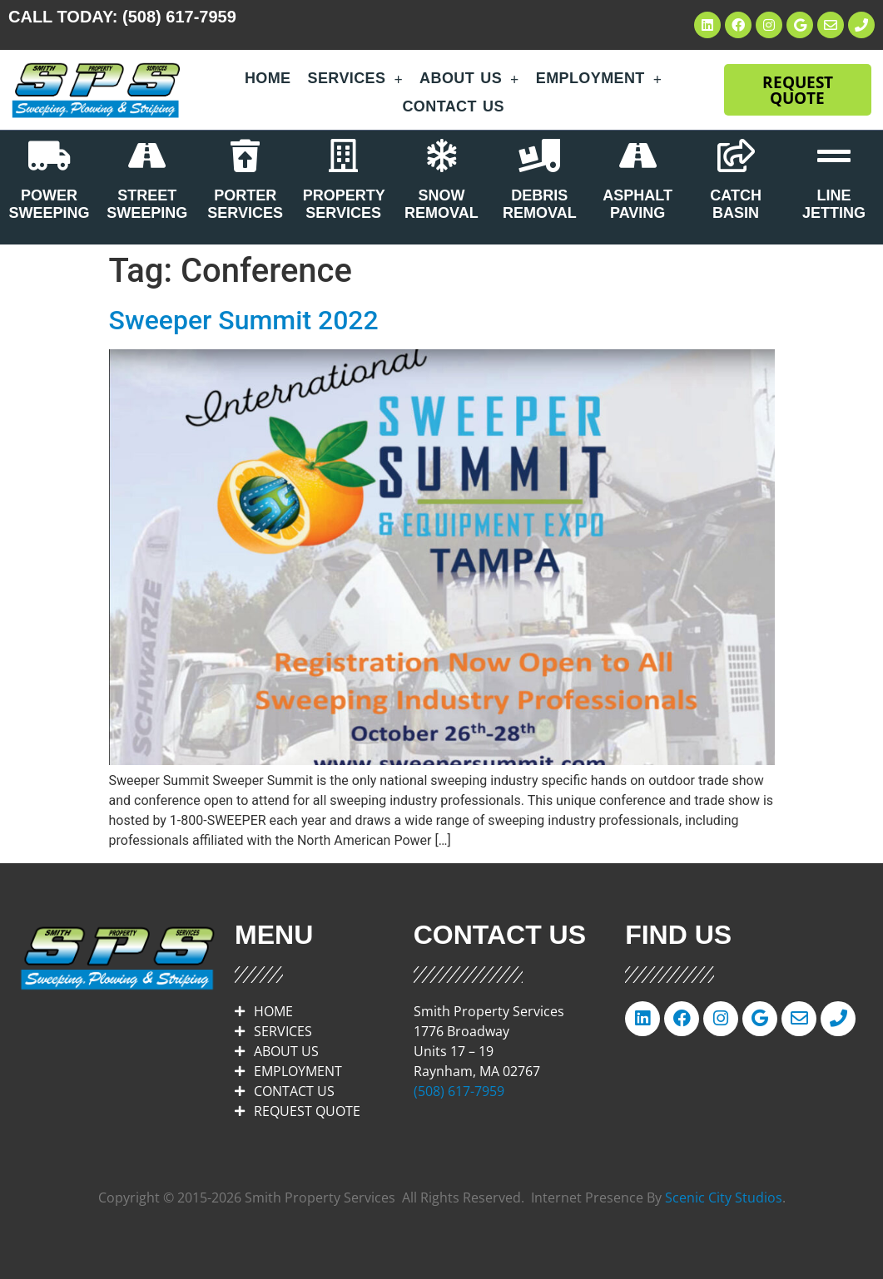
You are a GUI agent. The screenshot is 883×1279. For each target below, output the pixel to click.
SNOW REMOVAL (441, 204)
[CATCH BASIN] (735, 155)
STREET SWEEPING (147, 204)
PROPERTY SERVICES (344, 204)
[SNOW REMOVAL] (441, 155)
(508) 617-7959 (179, 16)
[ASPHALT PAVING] (637, 155)
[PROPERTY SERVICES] (343, 155)
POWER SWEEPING (48, 204)
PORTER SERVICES (245, 204)
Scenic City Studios (723, 1197)
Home (268, 78)
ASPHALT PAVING (637, 204)
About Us (469, 79)
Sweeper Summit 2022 (244, 320)
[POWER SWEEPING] (49, 155)
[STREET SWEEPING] (147, 155)
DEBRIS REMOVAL (540, 204)
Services (356, 79)
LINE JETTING (834, 204)
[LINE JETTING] (834, 155)
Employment (599, 79)
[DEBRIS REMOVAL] (539, 155)
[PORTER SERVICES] (245, 155)
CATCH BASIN (735, 204)
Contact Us (453, 106)
